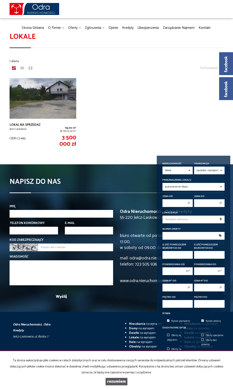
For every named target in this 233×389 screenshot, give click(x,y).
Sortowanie (210, 68)
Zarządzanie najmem (179, 28)
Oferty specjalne (212, 335)
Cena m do (201, 281)
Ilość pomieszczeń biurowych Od (174, 246)
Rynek (166, 313)
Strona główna (33, 28)
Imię (12, 206)
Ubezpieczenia (148, 28)
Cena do (199, 196)
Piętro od (169, 297)
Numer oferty (171, 229)
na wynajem (145, 324)
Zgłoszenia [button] (94, 28)
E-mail (70, 223)
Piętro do (200, 297)
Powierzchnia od (173, 264)
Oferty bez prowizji (209, 342)
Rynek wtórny (211, 321)
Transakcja (201, 163)
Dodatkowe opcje (174, 328)
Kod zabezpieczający (26, 240)
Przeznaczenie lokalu (176, 180)
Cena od (167, 196)
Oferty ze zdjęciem (174, 337)
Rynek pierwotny (178, 321)
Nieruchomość (171, 163)
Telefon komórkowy (27, 223)
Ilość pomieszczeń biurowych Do (206, 246)
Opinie (113, 28)
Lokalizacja (170, 212)
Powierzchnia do (205, 264)
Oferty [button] (74, 28)
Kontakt (204, 28)
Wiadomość (19, 257)
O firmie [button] (56, 28)
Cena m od (169, 281)
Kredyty (128, 28)
